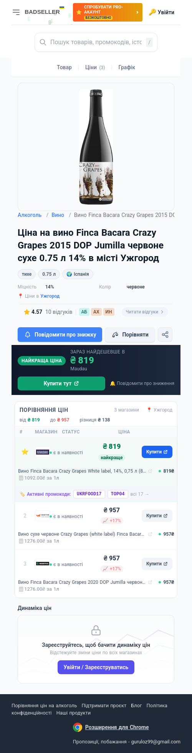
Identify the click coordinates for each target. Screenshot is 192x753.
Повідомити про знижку (60, 334)
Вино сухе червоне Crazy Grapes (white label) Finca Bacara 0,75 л (82, 534)
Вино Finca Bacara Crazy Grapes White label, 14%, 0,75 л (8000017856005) (82, 471)
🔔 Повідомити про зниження (142, 383)
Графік (127, 67)
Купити (157, 452)
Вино (61, 215)
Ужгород (50, 296)
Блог (136, 705)
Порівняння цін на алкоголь (44, 705)
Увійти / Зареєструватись (96, 667)
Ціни (95, 67)
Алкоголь (33, 215)
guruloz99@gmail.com (155, 742)
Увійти (161, 12)
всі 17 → (140, 494)
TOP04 (118, 494)
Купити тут (61, 383)
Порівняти (129, 334)
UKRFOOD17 (89, 494)
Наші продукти (73, 713)
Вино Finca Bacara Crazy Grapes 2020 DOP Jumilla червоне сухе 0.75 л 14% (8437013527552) (82, 582)
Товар (64, 67)
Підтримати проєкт (104, 705)
